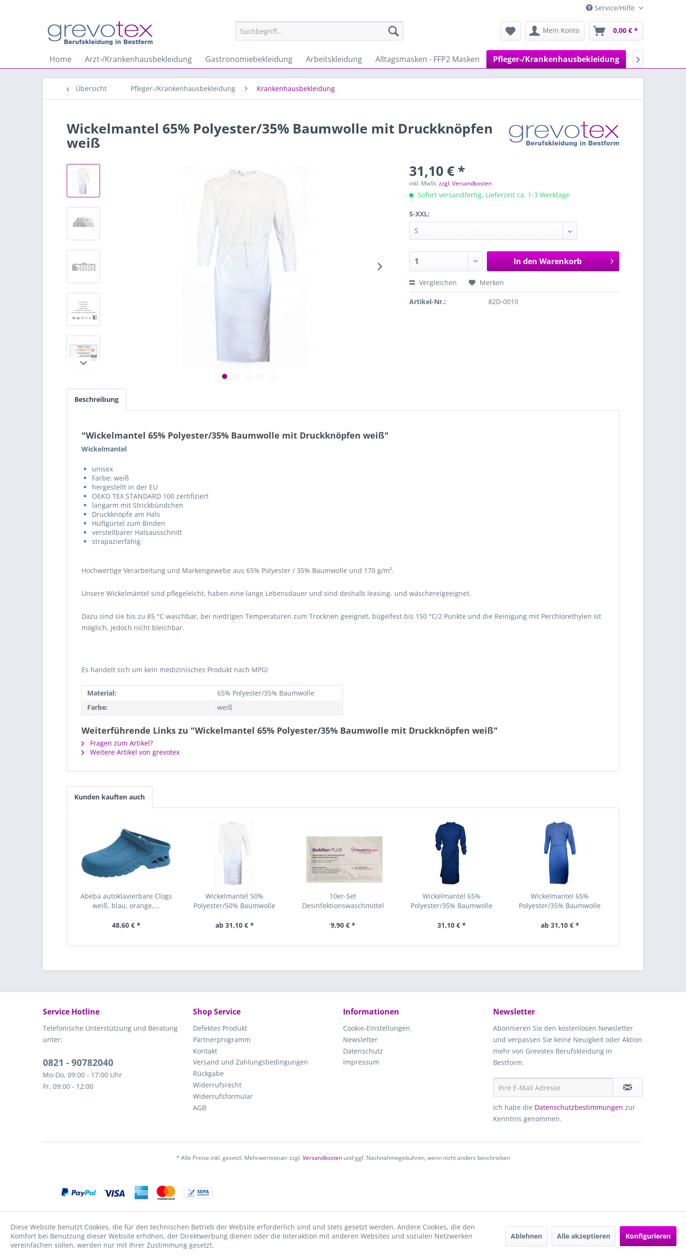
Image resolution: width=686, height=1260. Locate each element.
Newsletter (360, 1039)
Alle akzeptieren (583, 1235)
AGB (199, 1107)
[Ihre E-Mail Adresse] (553, 1087)
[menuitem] (319, 31)
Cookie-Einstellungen (376, 1028)
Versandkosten (322, 1158)
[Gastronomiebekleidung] (249, 59)
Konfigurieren (648, 1235)
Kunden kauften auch (109, 796)
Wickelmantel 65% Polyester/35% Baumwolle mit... (560, 901)
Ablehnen (526, 1235)
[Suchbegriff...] (319, 31)
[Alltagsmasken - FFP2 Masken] (427, 59)
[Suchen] (393, 31)
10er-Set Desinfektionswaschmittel (343, 900)
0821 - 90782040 (78, 1062)
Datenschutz (363, 1050)
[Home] (60, 59)
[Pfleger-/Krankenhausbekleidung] (556, 59)
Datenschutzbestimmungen (579, 1107)
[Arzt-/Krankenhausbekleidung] (138, 59)
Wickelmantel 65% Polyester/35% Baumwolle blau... (452, 901)
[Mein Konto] (555, 31)
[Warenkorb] (616, 31)
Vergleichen (433, 282)
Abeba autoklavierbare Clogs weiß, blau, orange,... (126, 900)
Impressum (361, 1061)
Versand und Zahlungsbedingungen (250, 1061)
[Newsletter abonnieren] (628, 1087)
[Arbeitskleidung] (334, 59)
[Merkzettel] (510, 31)
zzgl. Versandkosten (465, 183)
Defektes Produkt (220, 1028)
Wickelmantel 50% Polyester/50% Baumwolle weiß (234, 901)
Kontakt (205, 1050)
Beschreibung (96, 399)
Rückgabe (208, 1073)
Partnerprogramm (222, 1039)
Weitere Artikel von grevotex (130, 752)
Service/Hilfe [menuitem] (611, 7)
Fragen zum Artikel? (117, 743)
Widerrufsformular (223, 1096)
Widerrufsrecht (217, 1084)
